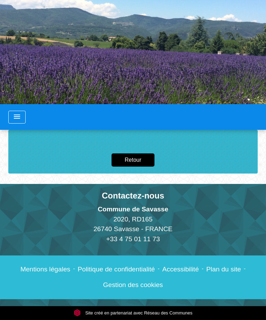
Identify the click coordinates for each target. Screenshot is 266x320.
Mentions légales (45, 269)
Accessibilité (180, 269)
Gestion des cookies (133, 284)
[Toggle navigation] (17, 117)
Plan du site (223, 269)
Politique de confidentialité (116, 269)
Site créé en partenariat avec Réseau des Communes (133, 312)
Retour (133, 160)
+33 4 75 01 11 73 (133, 239)
